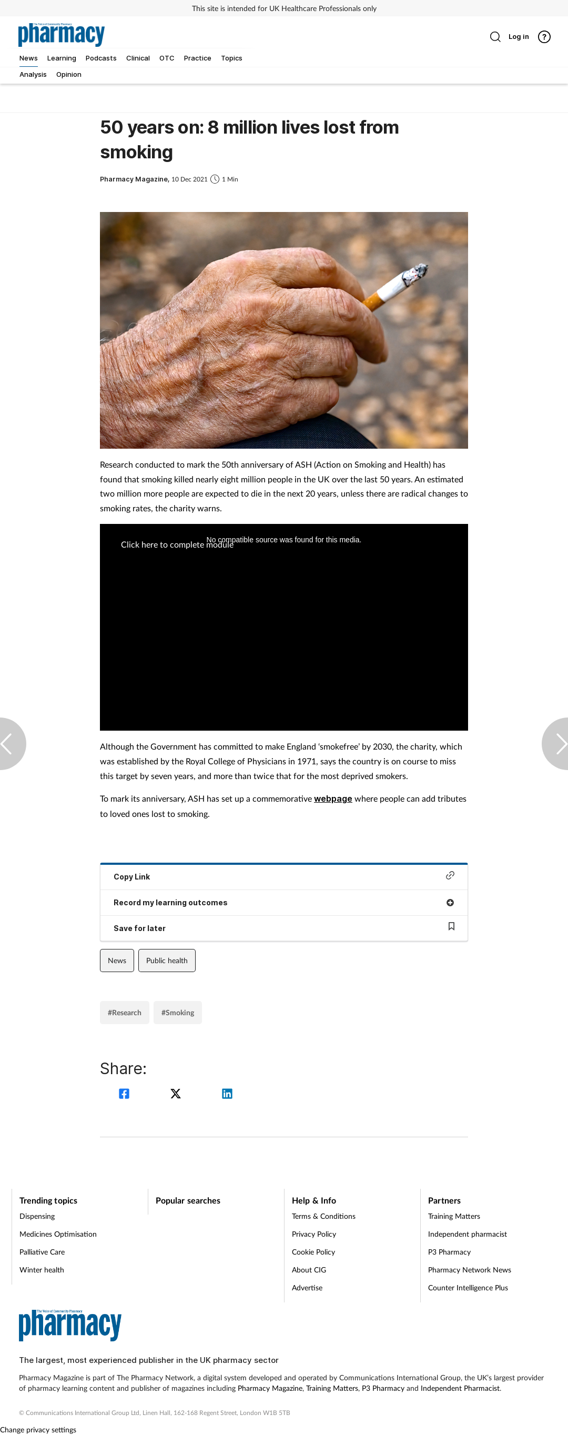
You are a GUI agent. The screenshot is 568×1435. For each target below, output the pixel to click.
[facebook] (125, 1095)
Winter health (41, 1269)
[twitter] (177, 1095)
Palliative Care (42, 1251)
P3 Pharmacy (449, 1251)
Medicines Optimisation (58, 1233)
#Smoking (177, 1012)
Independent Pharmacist (460, 1387)
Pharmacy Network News (469, 1269)
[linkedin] (227, 1095)
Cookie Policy (313, 1251)
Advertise (307, 1287)
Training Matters (454, 1215)
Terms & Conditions (324, 1215)
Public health (167, 960)
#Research (124, 1012)
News (117, 960)
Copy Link (284, 876)
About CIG (309, 1269)
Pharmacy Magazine (270, 1387)
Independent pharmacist (467, 1233)
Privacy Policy (314, 1233)
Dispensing (37, 1215)
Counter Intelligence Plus (468, 1287)
